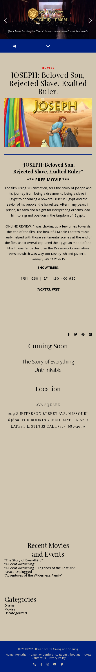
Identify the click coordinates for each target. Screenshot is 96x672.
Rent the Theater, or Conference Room (41, 654)
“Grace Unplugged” (18, 571)
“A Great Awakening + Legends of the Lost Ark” (39, 568)
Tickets (86, 654)
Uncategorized (15, 613)
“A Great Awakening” (19, 564)
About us (74, 654)
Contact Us (39, 658)
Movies (48, 68)
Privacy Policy (57, 658)
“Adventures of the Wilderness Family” (33, 575)
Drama (9, 605)
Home (10, 654)
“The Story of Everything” (23, 560)
